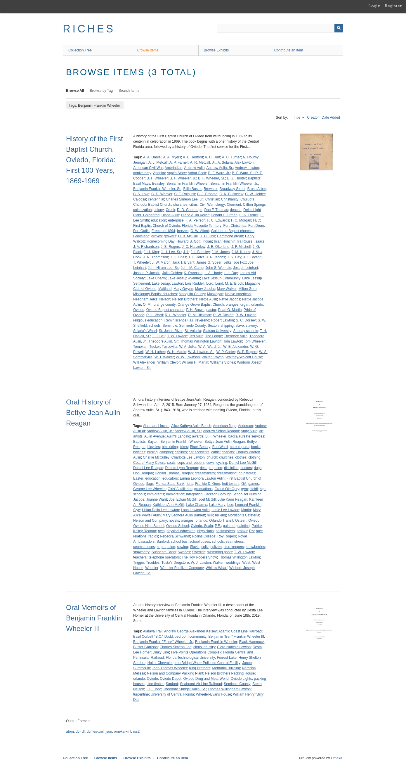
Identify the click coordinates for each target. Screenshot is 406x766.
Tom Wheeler (254, 341)
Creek (170, 210)
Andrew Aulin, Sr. (219, 168)
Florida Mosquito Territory (201, 226)
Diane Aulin (170, 215)
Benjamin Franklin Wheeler (187, 183)
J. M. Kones (241, 252)
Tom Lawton (232, 341)
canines (181, 452)
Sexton (213, 326)
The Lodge (213, 336)
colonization (142, 210)
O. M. (147, 304)
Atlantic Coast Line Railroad (240, 631)
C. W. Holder (255, 194)
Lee (230, 505)
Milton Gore (247, 289)
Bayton (153, 442)
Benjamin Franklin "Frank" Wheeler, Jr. (163, 642)
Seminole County (192, 326)
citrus (193, 205)
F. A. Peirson (195, 220)
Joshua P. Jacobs (146, 273)
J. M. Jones (221, 252)
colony (159, 210)
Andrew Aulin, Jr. (160, 431)
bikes (184, 447)
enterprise (175, 220)
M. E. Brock (234, 283)
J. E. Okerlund (218, 247)
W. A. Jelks (187, 347)
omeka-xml (122, 731)
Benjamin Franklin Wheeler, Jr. (234, 183)
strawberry (141, 552)
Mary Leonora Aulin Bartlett (184, 515)
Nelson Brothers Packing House (230, 673)
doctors (246, 468)
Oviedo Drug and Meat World (205, 679)
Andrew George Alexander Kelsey (190, 631)
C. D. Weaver (161, 194)
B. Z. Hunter (236, 178)
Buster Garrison (145, 647)
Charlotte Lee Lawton (188, 457)
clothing (254, 457)
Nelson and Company (150, 520)
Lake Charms (196, 505)
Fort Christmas (235, 226)
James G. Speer (209, 262)
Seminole (170, 326)
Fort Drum (256, 226)
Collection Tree (80, 50)
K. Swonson (193, 273)
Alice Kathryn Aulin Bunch (191, 426)
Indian (207, 241)
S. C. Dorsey (246, 320)
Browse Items (148, 50)
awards (198, 436)
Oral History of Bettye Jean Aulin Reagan (93, 412)
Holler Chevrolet (160, 663)
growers (170, 236)
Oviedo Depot (170, 679)
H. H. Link (207, 236)
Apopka (159, 173)
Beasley (158, 183)
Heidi (254, 489)
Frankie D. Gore (207, 484)
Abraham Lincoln (156, 426)
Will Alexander (144, 362)
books (256, 447)
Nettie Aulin (208, 299)
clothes (241, 457)
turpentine (141, 694)
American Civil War (148, 168)
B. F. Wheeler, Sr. (211, 178)
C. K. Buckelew (231, 194)
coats (171, 463)
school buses (200, 542)
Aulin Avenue (154, 436)
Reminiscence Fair (178, 320)
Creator (313, 117)
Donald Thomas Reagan (174, 473)
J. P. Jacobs (216, 257)
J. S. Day (234, 257)
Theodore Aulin (235, 336)
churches (180, 205)
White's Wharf (216, 568)
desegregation (211, 468)
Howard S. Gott (188, 241)
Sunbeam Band (164, 552)
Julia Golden (172, 273)
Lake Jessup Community (221, 278)
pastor (211, 310)
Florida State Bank (170, 484)
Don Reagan (143, 473)
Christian (212, 199)
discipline (231, 468)
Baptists (254, 178)
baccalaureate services (246, 436)
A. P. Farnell (178, 162)
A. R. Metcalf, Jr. (203, 162)
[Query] (280, 28)
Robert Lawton (222, 320)
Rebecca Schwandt (175, 536)
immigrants (155, 494)
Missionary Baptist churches (155, 294)
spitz (205, 547)
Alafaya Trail (152, 631)
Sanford (163, 542)
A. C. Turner (231, 157)
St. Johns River (171, 331)
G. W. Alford (199, 231)
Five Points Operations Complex (196, 652)
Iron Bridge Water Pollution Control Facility (207, 663)
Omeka (336, 758)
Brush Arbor (256, 189)
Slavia (194, 547)
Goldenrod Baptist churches (232, 231)
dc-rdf (80, 731)
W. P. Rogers (247, 352)
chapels (228, 452)
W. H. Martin (176, 352)
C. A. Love (141, 194)
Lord (209, 283)
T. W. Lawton (177, 336)
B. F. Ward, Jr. (219, 173)
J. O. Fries (178, 257)
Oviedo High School (148, 526)
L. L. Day (231, 273)
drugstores (247, 473)
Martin (246, 510)
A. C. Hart (212, 157)
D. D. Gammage (189, 210)
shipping (227, 326)
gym (244, 489)
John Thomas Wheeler (169, 668)
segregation (166, 547)
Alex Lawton (244, 162)
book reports (239, 447)
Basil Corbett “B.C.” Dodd (153, 636)
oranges (232, 304)
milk (210, 515)
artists (138, 436)
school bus (179, 542)
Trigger (138, 563)
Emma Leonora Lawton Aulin (202, 478)
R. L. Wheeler (175, 315)
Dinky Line (161, 652)
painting (243, 526)
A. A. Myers (172, 157)
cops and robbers (190, 463)
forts (189, 484)
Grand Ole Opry (226, 489)
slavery (251, 326)
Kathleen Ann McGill (168, 505)
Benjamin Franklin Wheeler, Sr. (157, 189)
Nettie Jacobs (229, 299)
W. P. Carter (225, 352)
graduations (203, 489)
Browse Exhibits (216, 50)
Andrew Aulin (194, 168)
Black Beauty (200, 447)
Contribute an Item (288, 50)
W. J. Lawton (201, 563)
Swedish (198, 552)
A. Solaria (225, 162)
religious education (147, 320)
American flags (224, 426)
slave (240, 326)
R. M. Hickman (199, 315)
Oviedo (138, 310)
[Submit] (338, 28)
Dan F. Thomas (216, 210)
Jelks (227, 262)
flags (150, 484)
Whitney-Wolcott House (243, 357)
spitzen (216, 547)
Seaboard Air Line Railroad (201, 684)
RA (251, 531)
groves (156, 236)
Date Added (331, 117)
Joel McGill (207, 499)
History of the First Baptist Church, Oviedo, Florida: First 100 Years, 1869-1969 (94, 160)
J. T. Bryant (252, 257)
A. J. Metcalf (158, 162)
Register (393, 6)
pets (161, 531)
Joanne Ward (156, 499)
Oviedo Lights (241, 679)
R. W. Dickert (223, 315)
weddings (232, 563)
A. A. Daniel (152, 157)
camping (166, 452)
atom (70, 731)
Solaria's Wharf (145, 331)
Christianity (229, 199)
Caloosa (139, 199)
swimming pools (219, 552)
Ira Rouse (244, 241)
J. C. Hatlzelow (193, 247)
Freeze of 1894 (163, 231)
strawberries (255, 547)
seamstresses (144, 547)
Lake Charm (156, 278)
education (158, 220)
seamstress (235, 542)
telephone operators (164, 557)
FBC (256, 220)
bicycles (154, 447)
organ (244, 304)
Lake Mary (217, 505)
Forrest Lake (227, 658)
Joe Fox (239, 262)
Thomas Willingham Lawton (229, 689)
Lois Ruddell (194, 283)
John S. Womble (218, 268)
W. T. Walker (164, 357)
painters (229, 526)
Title (297, 117)
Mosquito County (192, 294)
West (246, 563)
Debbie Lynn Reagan (181, 468)
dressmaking (227, 473)
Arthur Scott (197, 173)
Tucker (154, 347)
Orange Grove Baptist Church (201, 304)
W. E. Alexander (235, 347)
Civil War (206, 205)
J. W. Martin (161, 262)
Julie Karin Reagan (232, 499)
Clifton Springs (254, 205)
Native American (238, 294)
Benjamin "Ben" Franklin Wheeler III (236, 636)
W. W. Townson (188, 357)
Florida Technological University (190, 658)
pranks (242, 531)
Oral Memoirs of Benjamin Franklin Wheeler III (94, 618)
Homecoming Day (160, 241)
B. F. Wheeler (157, 178)
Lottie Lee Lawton (225, 510)
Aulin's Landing (178, 436)
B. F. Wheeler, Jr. (183, 178)
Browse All (75, 91)
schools (155, 326)
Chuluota (247, 199)
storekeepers (234, 547)
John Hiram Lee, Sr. (163, 268)
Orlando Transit (221, 520)
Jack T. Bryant (183, 262)
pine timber (155, 684)
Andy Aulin (249, 431)
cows (210, 463)
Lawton (177, 283)
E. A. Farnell (249, 215)
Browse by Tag (101, 91)
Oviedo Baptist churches (165, 310)
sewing (182, 547)
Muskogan (215, 294)
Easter (138, 478)
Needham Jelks (145, 299)
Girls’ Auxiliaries (180, 489)
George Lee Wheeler (149, 489)
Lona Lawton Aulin (195, 510)
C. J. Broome (207, 194)
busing (152, 452)
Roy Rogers (226, 536)
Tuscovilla (169, 347)
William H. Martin (195, 362)
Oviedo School (177, 526)
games (253, 484)
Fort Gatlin (141, 231)
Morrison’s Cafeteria (243, 515)
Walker (218, 563)
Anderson (245, 426)
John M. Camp (192, 268)
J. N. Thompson (155, 257)
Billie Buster (192, 189)
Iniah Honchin (224, 241)
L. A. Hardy (213, 273)
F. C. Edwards (218, 220)
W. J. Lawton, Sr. (201, 352)
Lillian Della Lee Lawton (160, 510)
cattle (215, 452)
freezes (182, 231)
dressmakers (205, 473)
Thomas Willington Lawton (200, 341)
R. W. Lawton (245, 315)
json (108, 731)
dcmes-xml (95, 731)
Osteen (241, 520)
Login (374, 6)
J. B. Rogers (170, 247)
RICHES (89, 29)
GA (243, 484)
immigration (175, 494)
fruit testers (230, 484)
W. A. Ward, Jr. (209, 347)
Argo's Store (176, 173)
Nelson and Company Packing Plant (175, 673)
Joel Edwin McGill (183, 499)
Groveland (141, 236)
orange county (164, 304)
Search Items (129, 91)
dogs (257, 468)
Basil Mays (141, 183)
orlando (257, 304)
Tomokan (140, 347)
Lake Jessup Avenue (184, 278)
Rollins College (203, 536)
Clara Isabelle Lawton (234, 647)
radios (153, 536)
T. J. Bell (158, 336)
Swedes (184, 552)
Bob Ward (220, 447)
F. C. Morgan (241, 220)
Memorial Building (226, 668)
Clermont (234, 205)
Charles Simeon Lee (176, 647)
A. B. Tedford (193, 157)
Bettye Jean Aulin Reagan (224, 442)
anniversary (142, 173)
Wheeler (151, 568)
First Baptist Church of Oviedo (156, 226)
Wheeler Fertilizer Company (182, 568)
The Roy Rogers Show (199, 557)
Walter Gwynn (213, 357)
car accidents (199, 452)
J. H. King (151, 252)
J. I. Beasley (200, 252)
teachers (140, 557)
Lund (219, 283)
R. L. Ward (154, 315)
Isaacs (259, 241)
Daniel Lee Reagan (148, 468)
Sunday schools (245, 331)
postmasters (225, 531)
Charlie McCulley (156, 457)
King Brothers (199, 668)
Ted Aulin (196, 336)
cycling (221, 463)
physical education (180, 531)
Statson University (217, 331)
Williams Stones (222, 362)
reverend (202, 320)
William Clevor (168, 362)
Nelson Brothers (184, 299)
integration (194, 494)
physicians (205, 531)
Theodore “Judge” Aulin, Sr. (184, 689)
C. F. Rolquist (184, 194)
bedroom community (191, 636)
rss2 (136, 731)
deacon (235, 210)
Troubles (152, 563)
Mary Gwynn (183, 289)
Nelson (164, 299)
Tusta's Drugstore (175, 563)
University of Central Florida (172, 694)
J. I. (186, 252)
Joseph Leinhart (245, 268)
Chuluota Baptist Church (152, 205)
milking (220, 515)
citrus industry (204, 647)
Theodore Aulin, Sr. (163, 341)
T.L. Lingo (153, 689)
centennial (156, 199)
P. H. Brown (195, 310)
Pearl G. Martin (230, 310)
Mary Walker (227, 289)
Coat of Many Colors (149, 463)
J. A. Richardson (146, 247)
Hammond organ (230, 236)
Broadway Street (232, 189)
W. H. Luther (155, 352)
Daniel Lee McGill (242, 463)
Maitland (164, 289)
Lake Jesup (161, 283)
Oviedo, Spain (202, 526)
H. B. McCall (188, 236)
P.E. (218, 526)
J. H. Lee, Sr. (171, 252)
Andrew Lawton (247, 168)
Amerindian (174, 168)
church (212, 457)
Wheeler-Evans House (213, 694)
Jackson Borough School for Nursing (232, 494)
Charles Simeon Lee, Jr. (184, 199)
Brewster (210, 189)
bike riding (170, 447)
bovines (139, 452)
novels (174, 520)
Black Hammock (252, 642)
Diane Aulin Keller (195, 215)
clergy (220, 205)
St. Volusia (193, 331)
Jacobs (138, 499)
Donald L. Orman (224, 215)
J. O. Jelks (196, 257)
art (261, 431)
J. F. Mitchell (241, 247)
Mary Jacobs (205, 289)
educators (170, 478)
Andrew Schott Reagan (221, 431)
